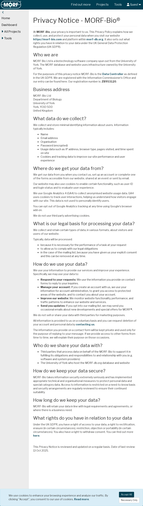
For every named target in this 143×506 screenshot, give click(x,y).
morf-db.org (102, 39)
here (83, 464)
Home (5, 18)
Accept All (126, 494)
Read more (81, 499)
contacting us (107, 340)
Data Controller (120, 74)
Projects (102, 4)
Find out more (81, 4)
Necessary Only (129, 500)
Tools (118, 4)
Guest (134, 4)
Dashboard (9, 25)
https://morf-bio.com (55, 39)
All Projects (11, 31)
